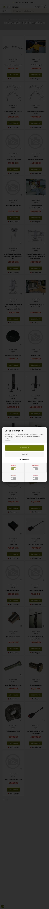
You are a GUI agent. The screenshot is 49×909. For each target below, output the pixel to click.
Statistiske (35, 477)
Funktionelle (13, 477)
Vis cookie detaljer (24, 459)
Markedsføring (35, 467)
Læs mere (7, 440)
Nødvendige (13, 467)
